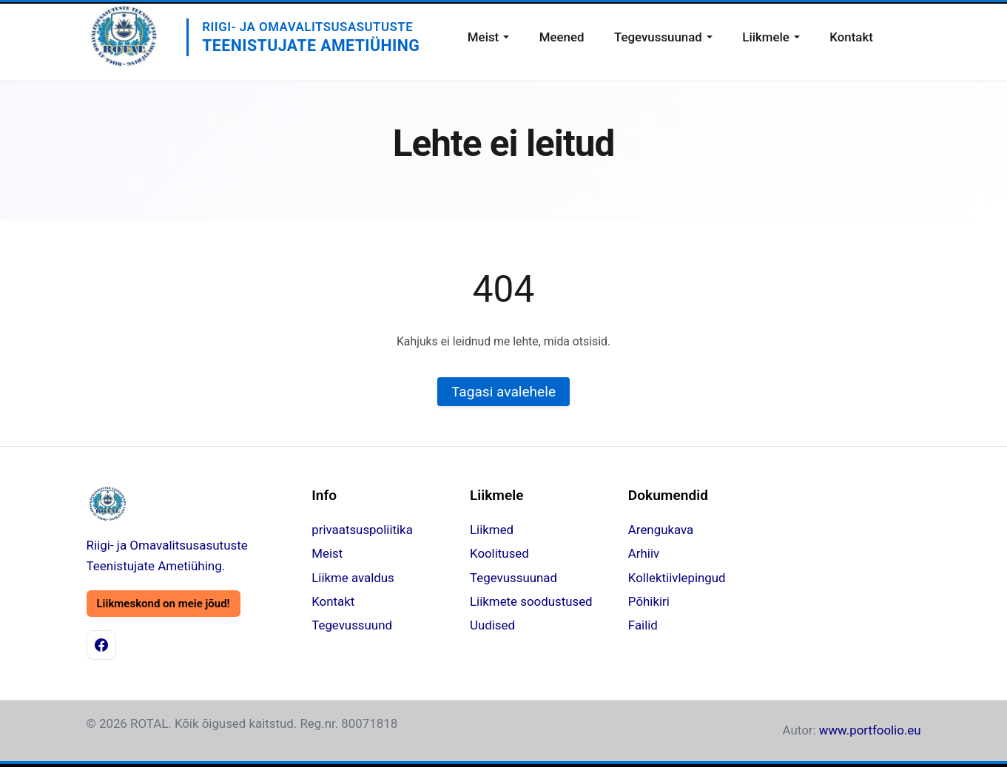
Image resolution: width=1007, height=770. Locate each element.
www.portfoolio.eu (870, 730)
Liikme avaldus (352, 577)
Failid (643, 625)
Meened (562, 37)
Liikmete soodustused (531, 601)
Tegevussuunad (658, 37)
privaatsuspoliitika (362, 529)
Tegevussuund (351, 625)
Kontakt (851, 37)
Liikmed (491, 529)
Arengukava (660, 529)
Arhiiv (643, 553)
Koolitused (499, 553)
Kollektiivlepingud (677, 577)
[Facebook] (101, 645)
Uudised (492, 625)
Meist (483, 37)
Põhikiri (649, 601)
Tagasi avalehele (503, 391)
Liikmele (765, 37)
